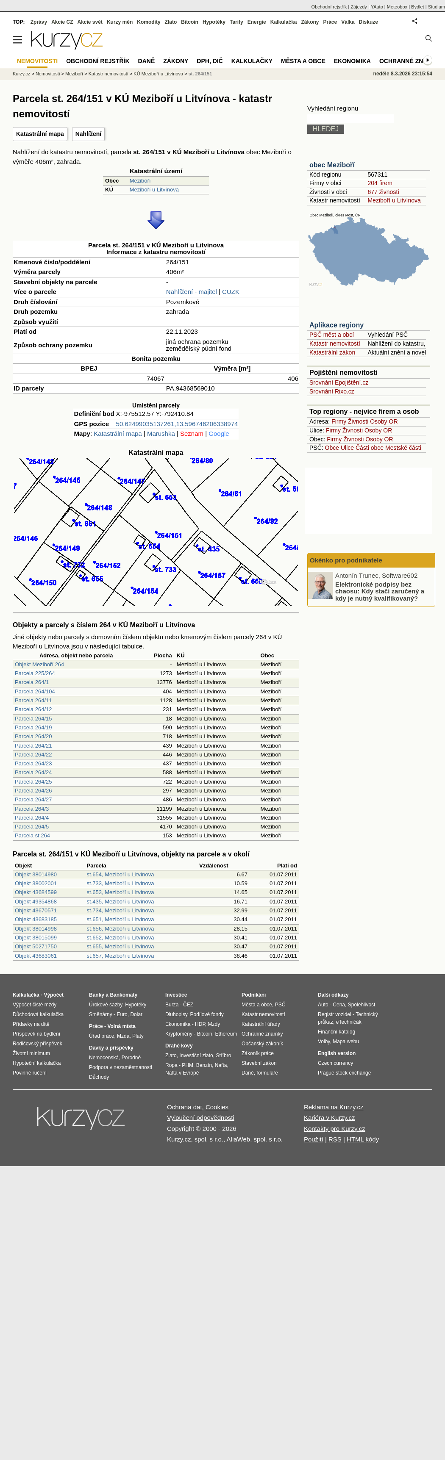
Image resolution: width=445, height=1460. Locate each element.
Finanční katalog (336, 1032)
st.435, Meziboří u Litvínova (120, 901)
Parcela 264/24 (33, 772)
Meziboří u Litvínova (154, 189)
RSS (335, 1139)
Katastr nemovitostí (334, 343)
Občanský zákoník (262, 1044)
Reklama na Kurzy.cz (334, 1107)
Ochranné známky (410, 61)
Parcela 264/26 (33, 790)
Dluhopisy (176, 1014)
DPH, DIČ (209, 61)
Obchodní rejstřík (329, 6)
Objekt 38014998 (36, 928)
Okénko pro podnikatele (346, 560)
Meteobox (397, 6)
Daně (146, 61)
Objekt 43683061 (36, 956)
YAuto (377, 6)
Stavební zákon (259, 1063)
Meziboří (140, 180)
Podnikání (254, 995)
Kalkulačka (283, 22)
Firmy (338, 421)
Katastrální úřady (261, 1024)
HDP (200, 1024)
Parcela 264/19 (33, 727)
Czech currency (335, 1063)
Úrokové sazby (105, 1005)
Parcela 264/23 (33, 763)
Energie (257, 22)
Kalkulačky (252, 61)
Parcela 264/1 (32, 682)
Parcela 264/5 (32, 826)
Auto (323, 1005)
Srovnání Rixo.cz (331, 391)
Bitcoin (189, 22)
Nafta (221, 1065)
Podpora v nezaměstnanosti (120, 1067)
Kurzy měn (120, 22)
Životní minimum (31, 1053)
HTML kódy (363, 1139)
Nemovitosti (48, 73)
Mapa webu (346, 1041)
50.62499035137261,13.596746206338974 (177, 423)
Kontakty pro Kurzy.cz (334, 1128)
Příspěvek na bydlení (36, 1034)
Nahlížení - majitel (191, 291)
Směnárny (100, 1014)
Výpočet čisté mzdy (34, 1005)
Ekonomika (352, 61)
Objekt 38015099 (36, 937)
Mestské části (403, 447)
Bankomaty (123, 995)
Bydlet (417, 6)
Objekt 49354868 (36, 901)
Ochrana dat (184, 1107)
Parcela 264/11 (33, 700)
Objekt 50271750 (36, 946)
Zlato (171, 22)
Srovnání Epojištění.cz (338, 382)
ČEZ (188, 1005)
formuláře (267, 1073)
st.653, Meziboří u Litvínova (120, 892)
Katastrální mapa (40, 133)
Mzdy (214, 1024)
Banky (96, 995)
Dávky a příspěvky (111, 1048)
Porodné (131, 1058)
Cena (339, 1005)
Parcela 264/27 (33, 799)
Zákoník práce (258, 1053)
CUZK (230, 291)
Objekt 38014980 (36, 874)
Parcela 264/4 (32, 817)
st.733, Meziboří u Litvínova (120, 883)
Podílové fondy (206, 1014)
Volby (324, 1041)
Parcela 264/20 (33, 736)
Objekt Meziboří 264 (39, 664)
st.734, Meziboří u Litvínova (120, 910)
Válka (347, 22)
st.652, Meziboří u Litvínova (120, 937)
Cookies (217, 1107)
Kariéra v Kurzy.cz (329, 1117)
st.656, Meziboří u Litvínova (120, 928)
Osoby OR (384, 421)
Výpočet (54, 995)
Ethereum (226, 1034)
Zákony (310, 22)
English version (337, 1053)
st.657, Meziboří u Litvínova (120, 956)
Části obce (370, 447)
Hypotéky (214, 22)
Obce (332, 447)
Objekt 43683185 (36, 919)
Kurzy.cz (21, 73)
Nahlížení (88, 133)
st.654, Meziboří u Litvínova (120, 874)
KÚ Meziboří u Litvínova (158, 73)
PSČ (280, 1005)
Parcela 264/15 (33, 718)
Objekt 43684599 (36, 892)
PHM (187, 1065)
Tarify (236, 22)
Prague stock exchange (344, 1073)
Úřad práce (101, 1036)
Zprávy (39, 22)
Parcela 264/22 (33, 754)
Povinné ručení (30, 1073)
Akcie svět (90, 22)
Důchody (99, 1077)
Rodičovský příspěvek (37, 1044)
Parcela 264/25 (33, 781)
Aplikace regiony (336, 325)
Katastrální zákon (332, 352)
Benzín (204, 1065)
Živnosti (358, 421)
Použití (313, 1139)
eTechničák (349, 1022)
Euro (122, 1014)
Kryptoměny (178, 1034)
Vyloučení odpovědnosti (200, 1117)
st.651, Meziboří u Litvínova (120, 919)
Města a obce (303, 61)
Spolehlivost (361, 1005)
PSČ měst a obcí (331, 334)
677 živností (383, 191)
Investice (176, 995)
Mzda (123, 1036)
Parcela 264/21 (33, 745)
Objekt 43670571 (36, 910)
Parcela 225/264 (35, 673)
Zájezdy (358, 6)
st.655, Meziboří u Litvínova (120, 946)
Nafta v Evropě (182, 1073)
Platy (138, 1036)
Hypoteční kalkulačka (37, 1063)
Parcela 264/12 (33, 709)
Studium (436, 6)
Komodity (148, 22)
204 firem (379, 183)
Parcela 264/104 (35, 691)
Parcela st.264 (32, 835)
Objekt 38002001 (36, 883)
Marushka (161, 433)
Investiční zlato (196, 1055)
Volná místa (121, 1026)
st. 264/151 (200, 73)
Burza (171, 1005)
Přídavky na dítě (31, 1024)
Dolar (136, 1014)
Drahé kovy (179, 1046)
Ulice (347, 447)
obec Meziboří (332, 165)
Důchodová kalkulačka (38, 1014)
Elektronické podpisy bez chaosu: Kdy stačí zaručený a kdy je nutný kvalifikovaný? (379, 590)
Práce (330, 22)
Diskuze (368, 22)
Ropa (171, 1065)
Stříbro (223, 1055)
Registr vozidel (334, 1014)
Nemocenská (104, 1058)
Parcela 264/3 (32, 809)
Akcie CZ (62, 22)
